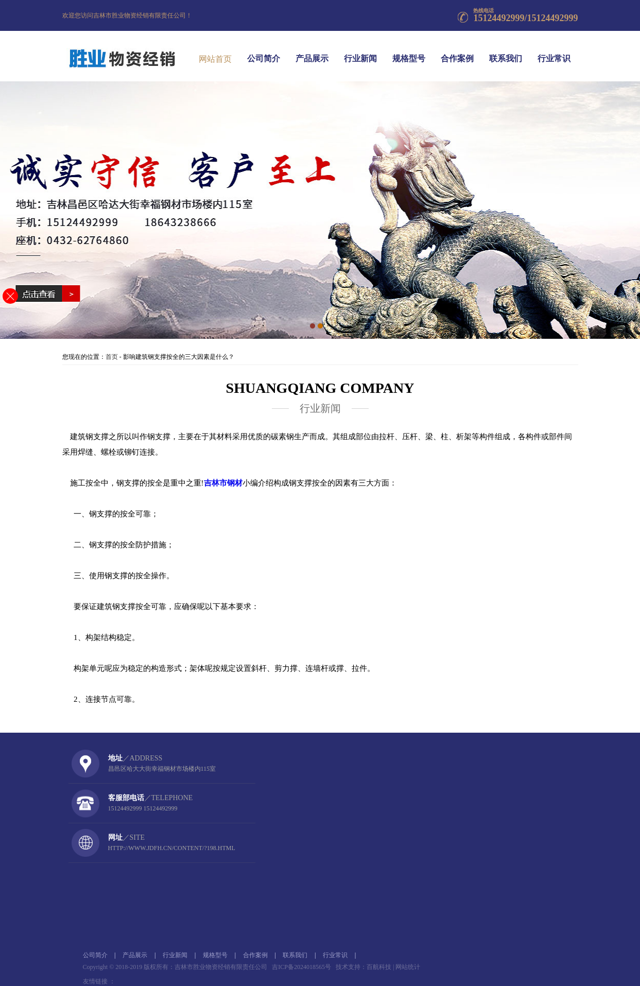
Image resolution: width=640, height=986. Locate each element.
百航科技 (379, 967)
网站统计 (407, 967)
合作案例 (457, 51)
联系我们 (505, 51)
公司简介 (263, 51)
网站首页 (215, 57)
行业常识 (554, 51)
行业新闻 (360, 51)
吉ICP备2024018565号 (301, 967)
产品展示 (312, 51)
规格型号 (408, 51)
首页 (112, 356)
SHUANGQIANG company (320, 388)
